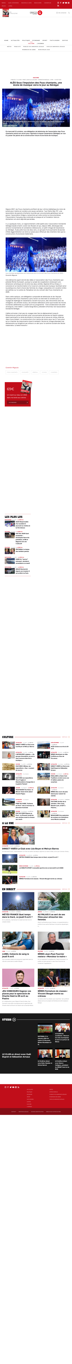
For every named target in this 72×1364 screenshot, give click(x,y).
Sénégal (35, 372)
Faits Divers (55, 40)
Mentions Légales (23, 1111)
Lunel (10, 6)
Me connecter (62, 12)
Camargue (47, 2)
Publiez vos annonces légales (33, 46)
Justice (65, 40)
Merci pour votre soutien (53, 1111)
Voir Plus (64, 737)
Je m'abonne (12, 402)
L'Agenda (40, 43)
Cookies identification (37, 1111)
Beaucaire (38, 2)
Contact (13, 1111)
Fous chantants (12, 372)
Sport (44, 40)
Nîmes (4, 2)
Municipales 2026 (44, 49)
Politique (26, 40)
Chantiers (54, 372)
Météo (9, 46)
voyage (44, 372)
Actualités (15, 40)
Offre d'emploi (53, 1092)
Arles (4, 6)
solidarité (25, 372)
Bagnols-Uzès (26, 2)
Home (6, 40)
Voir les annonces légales (56, 46)
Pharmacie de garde (29, 49)
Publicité (17, 46)
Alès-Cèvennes (13, 2)
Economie (36, 40)
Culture (31, 43)
